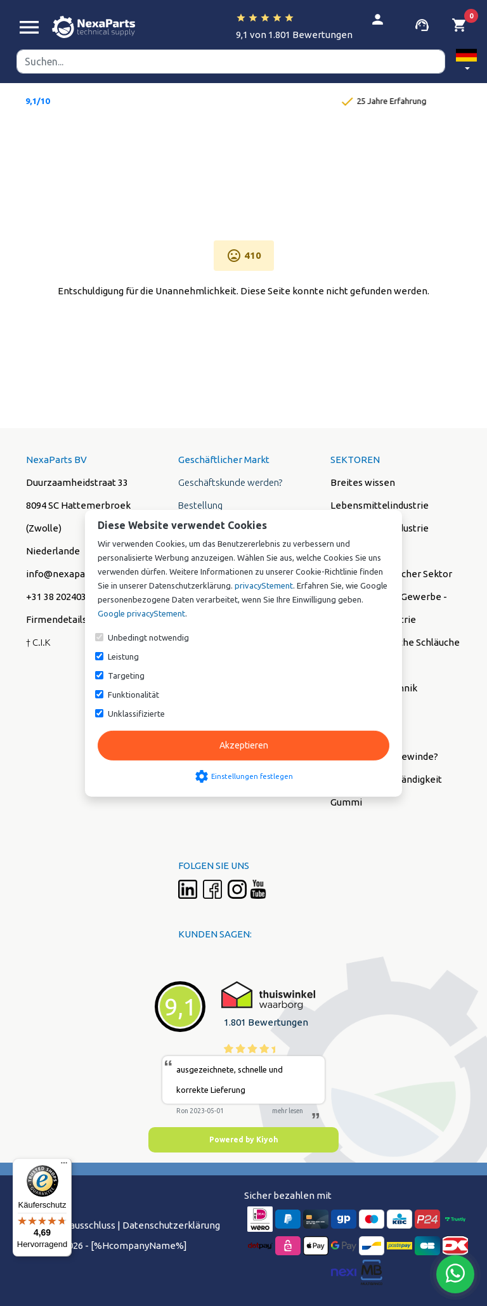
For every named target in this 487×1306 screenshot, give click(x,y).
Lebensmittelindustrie (379, 505)
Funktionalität (133, 694)
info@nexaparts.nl (66, 573)
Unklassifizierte (136, 713)
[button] (466, 62)
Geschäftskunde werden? (230, 482)
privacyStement (264, 585)
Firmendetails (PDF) (69, 619)
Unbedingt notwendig (148, 637)
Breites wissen (362, 482)
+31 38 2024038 (58, 596)
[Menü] (64, 1165)
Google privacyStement (141, 613)
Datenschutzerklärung (171, 1225)
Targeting (126, 675)
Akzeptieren (243, 745)
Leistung (123, 656)
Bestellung (200, 505)
